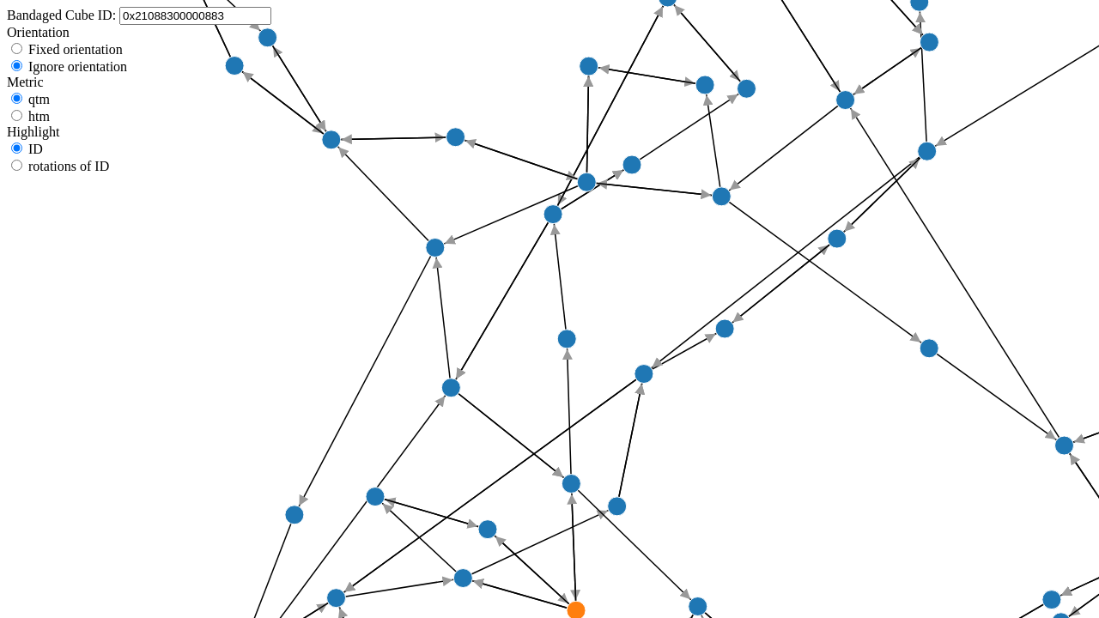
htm (39, 116)
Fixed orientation (75, 49)
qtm (39, 99)
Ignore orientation (77, 66)
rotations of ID (68, 166)
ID (35, 149)
